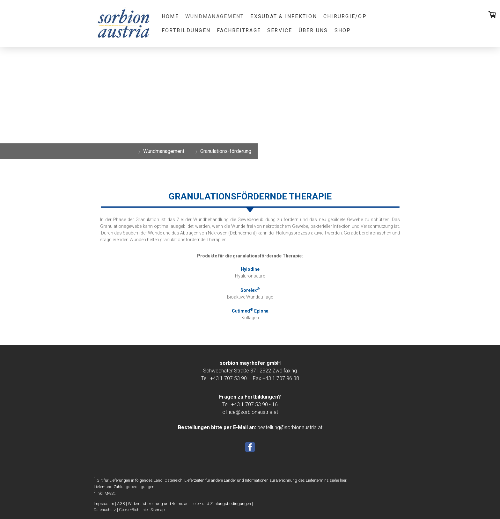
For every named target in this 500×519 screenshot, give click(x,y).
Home (170, 16)
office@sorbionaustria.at (250, 412)
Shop (343, 30)
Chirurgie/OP (345, 16)
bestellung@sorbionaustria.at (289, 427)
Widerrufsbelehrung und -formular (158, 503)
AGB (121, 503)
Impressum (104, 503)
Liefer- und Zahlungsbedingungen (124, 486)
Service (279, 30)
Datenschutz (105, 509)
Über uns (313, 30)
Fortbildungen (186, 30)
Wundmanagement (214, 16)
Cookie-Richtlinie (133, 509)
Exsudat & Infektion (283, 16)
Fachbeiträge (239, 30)
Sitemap (158, 509)
